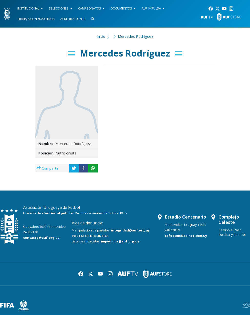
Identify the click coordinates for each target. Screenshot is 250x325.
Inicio (101, 36)
